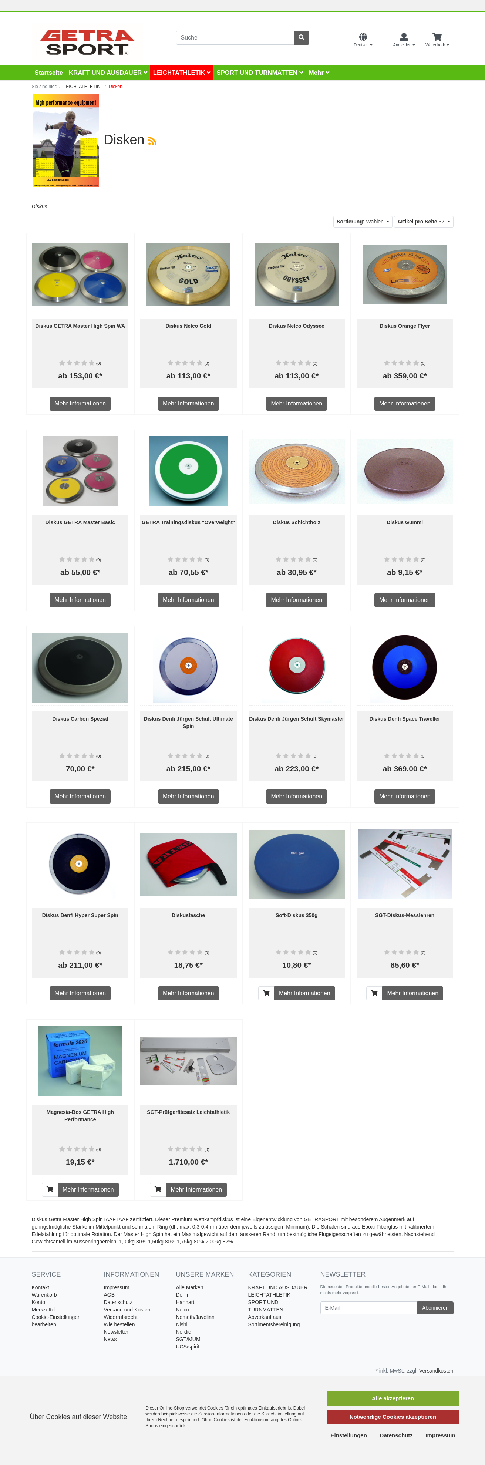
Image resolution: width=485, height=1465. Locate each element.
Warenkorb (44, 1295)
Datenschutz (118, 1302)
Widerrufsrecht (121, 1317)
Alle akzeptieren (393, 1398)
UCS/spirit (187, 1347)
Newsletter (116, 1332)
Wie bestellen (119, 1324)
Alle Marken (189, 1287)
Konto (39, 1302)
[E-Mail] (369, 1307)
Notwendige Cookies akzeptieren (393, 1417)
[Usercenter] (404, 40)
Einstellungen (349, 1435)
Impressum (116, 1287)
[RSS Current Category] (152, 141)
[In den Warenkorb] (266, 993)
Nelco (182, 1310)
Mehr (319, 72)
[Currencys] (382, 40)
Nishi (182, 1324)
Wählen (361, 222)
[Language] (363, 40)
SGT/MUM (188, 1339)
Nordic (183, 1332)
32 (421, 222)
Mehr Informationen (80, 403)
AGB (109, 1295)
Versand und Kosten (127, 1310)
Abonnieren (435, 1308)
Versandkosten (436, 1371)
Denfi (182, 1295)
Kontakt (40, 1287)
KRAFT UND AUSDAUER (108, 72)
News (110, 1339)
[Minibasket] (437, 40)
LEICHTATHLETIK (182, 72)
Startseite (49, 72)
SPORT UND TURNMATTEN (259, 72)
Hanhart (185, 1302)
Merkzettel (44, 1310)
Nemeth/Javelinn (195, 1317)
